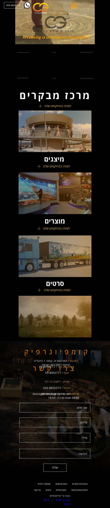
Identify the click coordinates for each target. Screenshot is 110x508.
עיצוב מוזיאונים (61, 483)
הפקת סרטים (61, 490)
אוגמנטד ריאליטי (44, 483)
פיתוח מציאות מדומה (79, 490)
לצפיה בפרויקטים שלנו (57, 106)
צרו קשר (37, 490)
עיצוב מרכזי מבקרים (80, 483)
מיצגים (48, 490)
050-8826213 (29, 5)
